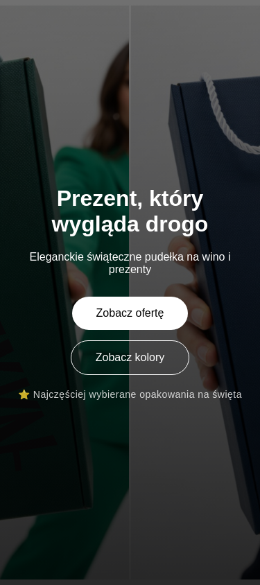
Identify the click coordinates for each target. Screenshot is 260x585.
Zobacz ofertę (130, 313)
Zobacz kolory (130, 357)
